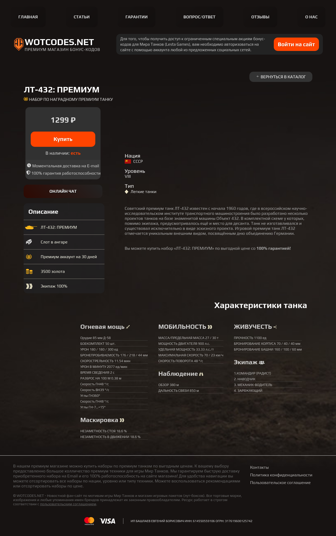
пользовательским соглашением (68, 504)
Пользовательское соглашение (280, 482)
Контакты (259, 467)
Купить (63, 139)
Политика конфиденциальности (281, 474)
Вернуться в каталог (281, 76)
